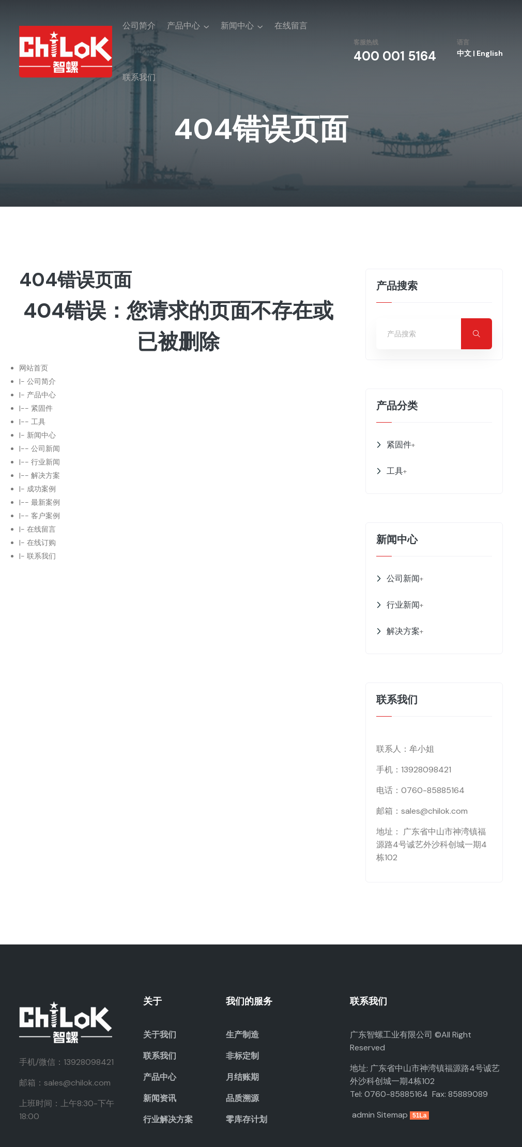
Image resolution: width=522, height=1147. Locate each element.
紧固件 (42, 408)
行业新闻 (45, 462)
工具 (38, 421)
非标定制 (242, 1055)
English (490, 53)
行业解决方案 (168, 1119)
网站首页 (33, 368)
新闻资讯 (159, 1098)
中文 (464, 53)
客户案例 (45, 515)
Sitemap (392, 1114)
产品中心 (183, 25)
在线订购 (41, 542)
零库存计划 (246, 1119)
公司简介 (139, 25)
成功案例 (41, 488)
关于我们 (159, 1034)
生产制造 (242, 1034)
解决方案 (45, 475)
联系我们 (139, 77)
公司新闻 (45, 448)
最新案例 (45, 502)
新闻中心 (237, 25)
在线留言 (291, 25)
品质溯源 (242, 1098)
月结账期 (242, 1077)
